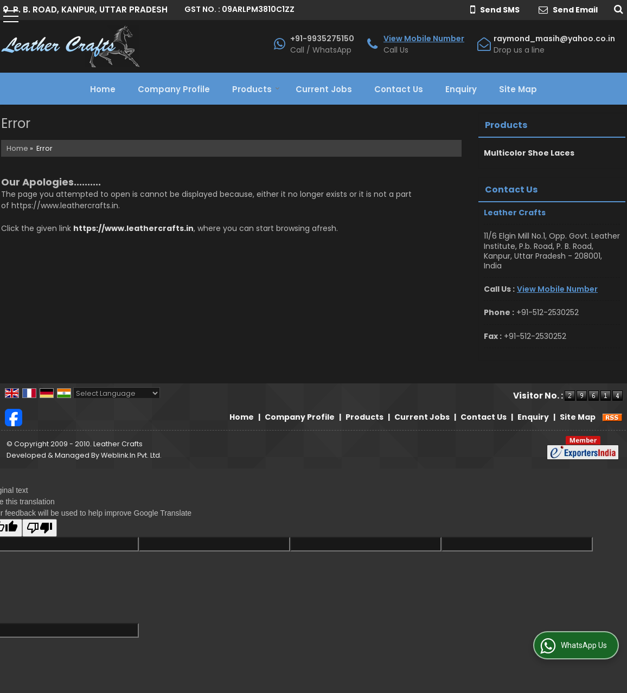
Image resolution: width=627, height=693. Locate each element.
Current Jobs (324, 89)
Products (256, 89)
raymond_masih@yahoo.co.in (554, 38)
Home (103, 89)
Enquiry (461, 89)
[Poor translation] (39, 528)
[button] (423, 38)
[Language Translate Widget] (116, 393)
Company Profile (174, 89)
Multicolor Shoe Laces (529, 152)
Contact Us (398, 89)
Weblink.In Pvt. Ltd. (131, 455)
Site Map (518, 89)
